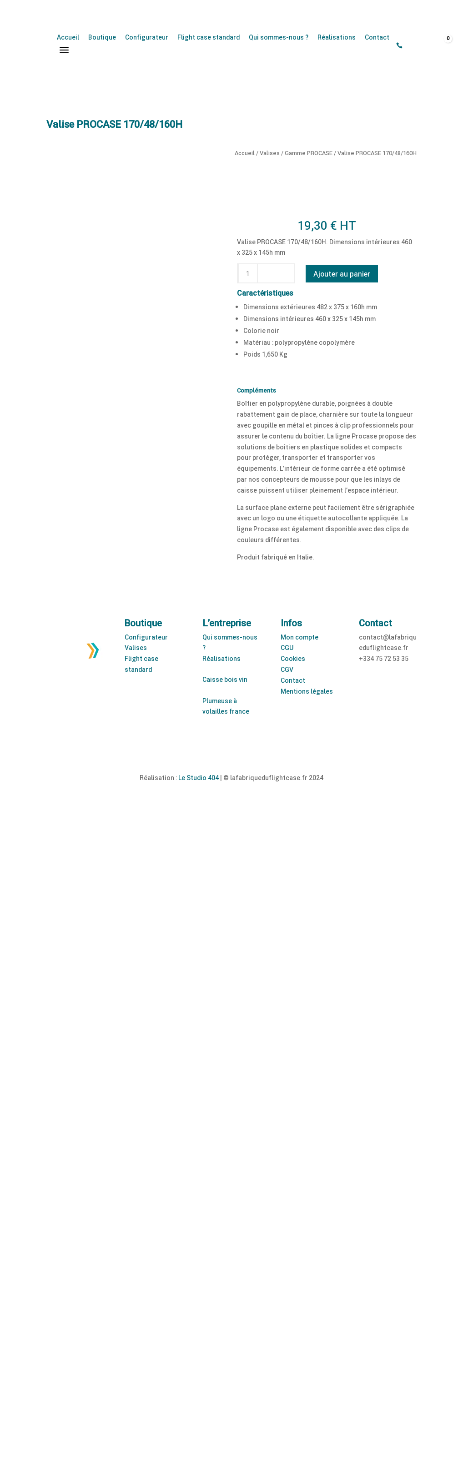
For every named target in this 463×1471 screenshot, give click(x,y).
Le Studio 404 (198, 777)
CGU (287, 647)
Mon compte (299, 637)
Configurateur (146, 37)
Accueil (68, 37)
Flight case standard (208, 37)
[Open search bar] (411, 46)
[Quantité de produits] (248, 273)
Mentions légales (307, 691)
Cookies (293, 658)
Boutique (102, 37)
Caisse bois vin (224, 679)
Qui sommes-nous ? (278, 37)
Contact (377, 37)
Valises (270, 152)
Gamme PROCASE (308, 152)
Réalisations (336, 37)
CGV (287, 669)
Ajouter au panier (341, 273)
